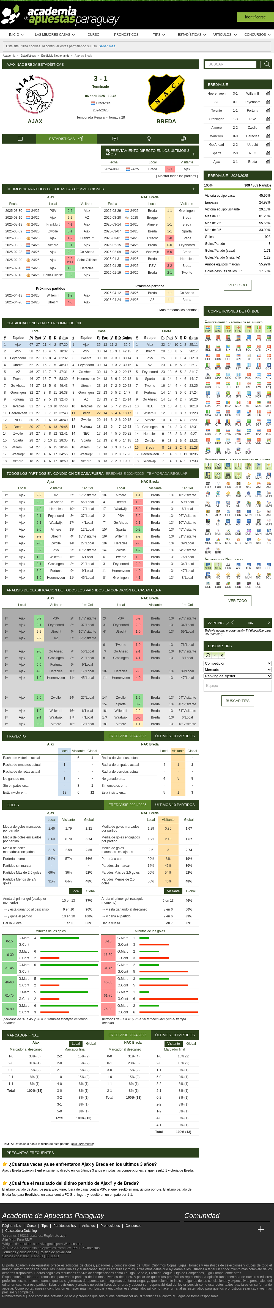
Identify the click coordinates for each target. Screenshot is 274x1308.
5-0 (169, 252)
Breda (166, 121)
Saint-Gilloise (87, 260)
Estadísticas (192, 34)
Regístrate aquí (55, 1236)
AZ (87, 218)
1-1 (169, 211)
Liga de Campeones (189, 1273)
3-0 (39, 529)
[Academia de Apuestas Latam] (240, 1229)
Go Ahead (87, 252)
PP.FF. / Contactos (86, 1248)
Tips (159, 34)
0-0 (169, 245)
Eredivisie (100, 103)
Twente (187, 273)
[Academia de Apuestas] (230, 1229)
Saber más (107, 46)
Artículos (225, 34)
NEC (18, 420)
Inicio (16, 34)
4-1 (70, 224)
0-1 (70, 231)
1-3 (235, 119)
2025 (134, 218)
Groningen (186, 211)
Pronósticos (126, 35)
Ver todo (237, 285)
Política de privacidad (55, 1252)
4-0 (70, 268)
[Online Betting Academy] (219, 1229)
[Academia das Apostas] (199, 1229)
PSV (53, 211)
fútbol (145, 1265)
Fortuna (18, 399)
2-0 (70, 252)
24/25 (135, 169)
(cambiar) (216, 633)
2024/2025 (101, 110)
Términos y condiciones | (21, 1252)
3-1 (39, 564)
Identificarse (255, 17)
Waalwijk (152, 252)
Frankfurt (53, 224)
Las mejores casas (55, 34)
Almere (53, 245)
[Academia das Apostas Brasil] (209, 1229)
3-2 (169, 266)
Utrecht (53, 302)
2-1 (170, 169)
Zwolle (53, 231)
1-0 (169, 238)
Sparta (187, 231)
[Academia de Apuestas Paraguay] (189, 1229)
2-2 (70, 218)
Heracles (86, 268)
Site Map (8, 1240)
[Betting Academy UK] (250, 1229)
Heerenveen (18, 413)
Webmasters (73, 1244)
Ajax (35, 121)
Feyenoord (187, 245)
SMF (28, 1240)
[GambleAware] (16, 1303)
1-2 (70, 238)
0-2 (70, 211)
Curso (93, 35)
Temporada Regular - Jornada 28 (100, 117)
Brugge (152, 218)
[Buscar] (265, 64)
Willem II (53, 295)
